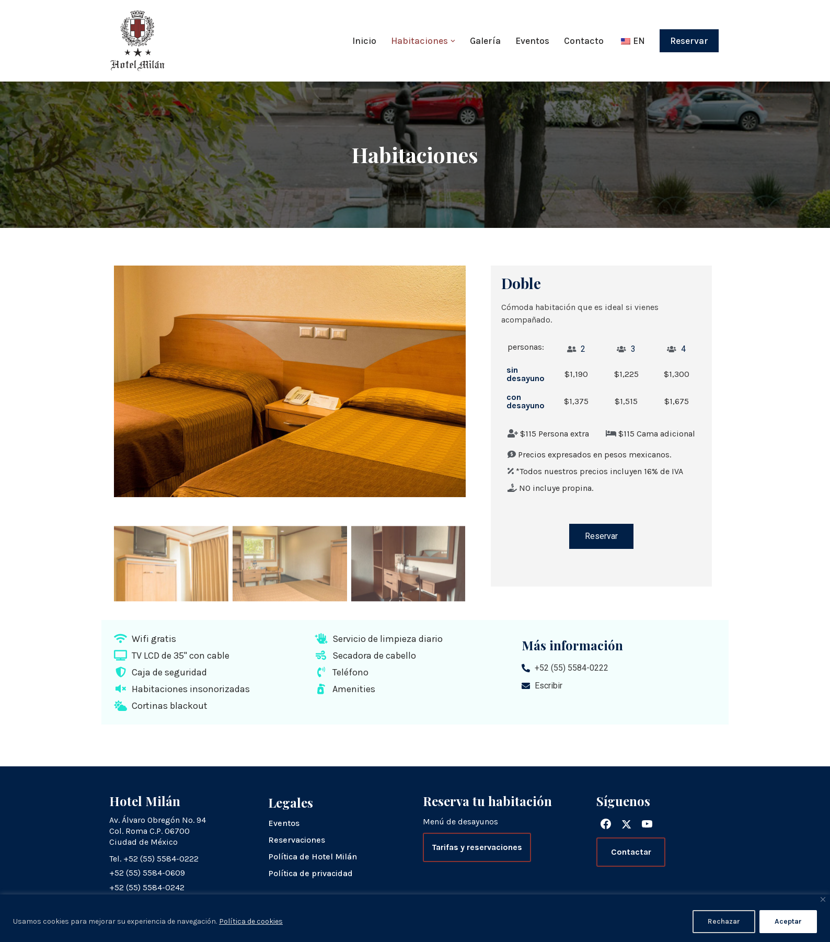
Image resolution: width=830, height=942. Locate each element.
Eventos (532, 41)
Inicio (364, 41)
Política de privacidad (310, 873)
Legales (290, 802)
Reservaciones (296, 840)
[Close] (823, 899)
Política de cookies (251, 921)
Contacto (584, 41)
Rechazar (724, 921)
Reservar (689, 41)
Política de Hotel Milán (312, 856)
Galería (485, 41)
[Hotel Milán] (137, 40)
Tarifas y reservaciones (477, 847)
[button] (453, 41)
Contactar (631, 852)
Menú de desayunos (460, 821)
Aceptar (788, 921)
